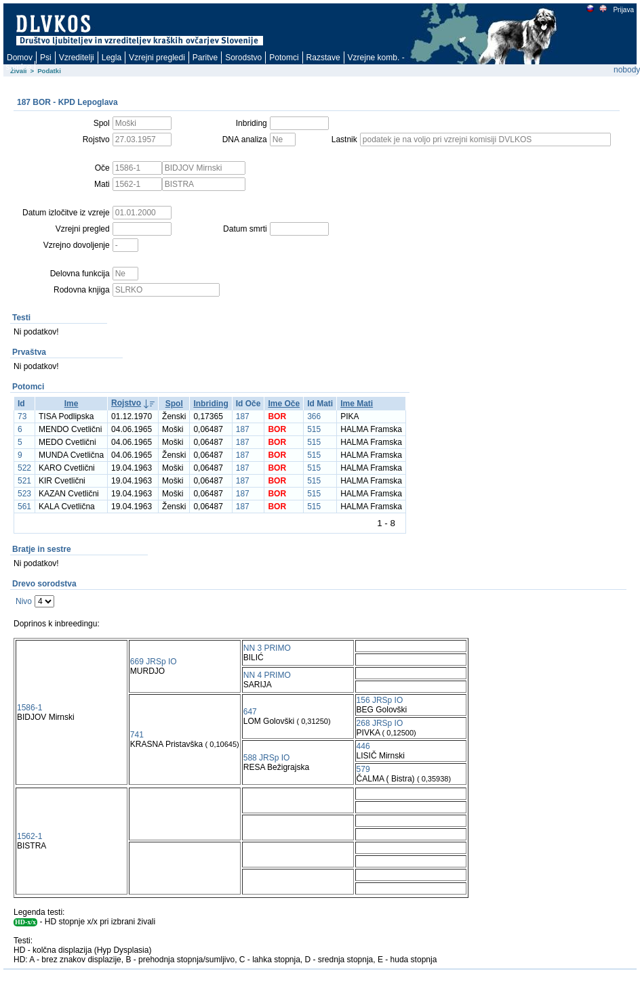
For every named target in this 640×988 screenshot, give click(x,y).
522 (24, 468)
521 (24, 481)
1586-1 (29, 707)
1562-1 (29, 836)
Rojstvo (126, 403)
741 (137, 734)
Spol (174, 403)
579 (363, 769)
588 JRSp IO (266, 758)
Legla (111, 57)
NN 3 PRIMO (267, 648)
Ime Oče (284, 403)
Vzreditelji (76, 57)
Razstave (323, 57)
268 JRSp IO (380, 723)
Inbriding (210, 403)
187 (242, 416)
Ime (71, 403)
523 (24, 493)
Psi (46, 57)
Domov (20, 57)
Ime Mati (356, 403)
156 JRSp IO (380, 700)
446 (363, 746)
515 (314, 429)
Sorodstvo (243, 57)
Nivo (24, 601)
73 (22, 416)
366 (314, 416)
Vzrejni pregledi (157, 57)
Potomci (283, 57)
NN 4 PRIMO (267, 675)
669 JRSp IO (153, 661)
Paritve (205, 57)
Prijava (623, 10)
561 (24, 506)
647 (250, 711)
